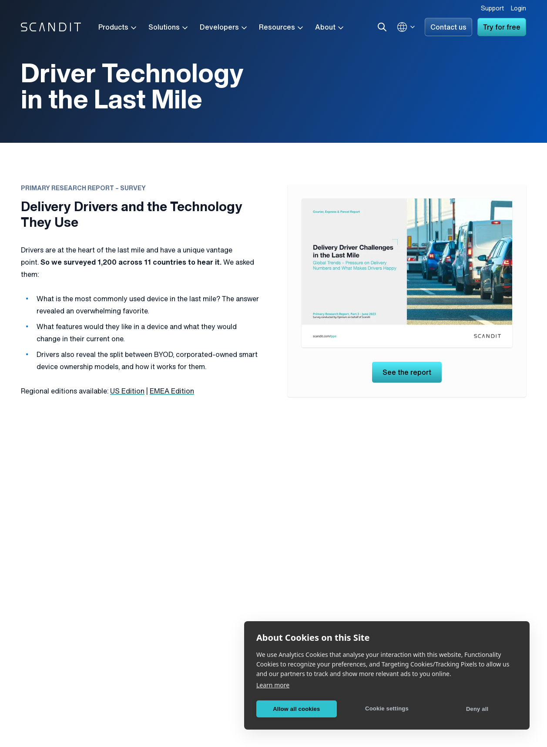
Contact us (448, 27)
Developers (224, 28)
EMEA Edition (172, 391)
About (330, 28)
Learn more (272, 685)
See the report (407, 373)
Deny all (477, 709)
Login (518, 9)
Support (492, 9)
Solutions (168, 28)
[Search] (382, 27)
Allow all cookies (296, 709)
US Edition (127, 391)
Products (118, 28)
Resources (282, 28)
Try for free (501, 27)
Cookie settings (387, 708)
